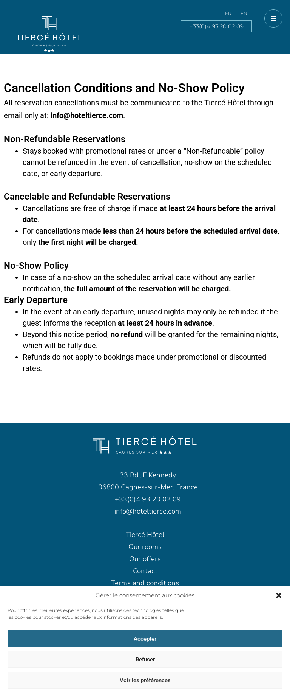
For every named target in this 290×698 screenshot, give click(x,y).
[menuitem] (228, 13)
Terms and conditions (145, 582)
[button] (278, 595)
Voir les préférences (145, 680)
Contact (145, 570)
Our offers (145, 558)
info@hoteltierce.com (87, 115)
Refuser (145, 659)
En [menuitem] (244, 13)
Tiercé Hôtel (145, 534)
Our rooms (145, 546)
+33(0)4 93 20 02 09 (217, 26)
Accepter (145, 638)
